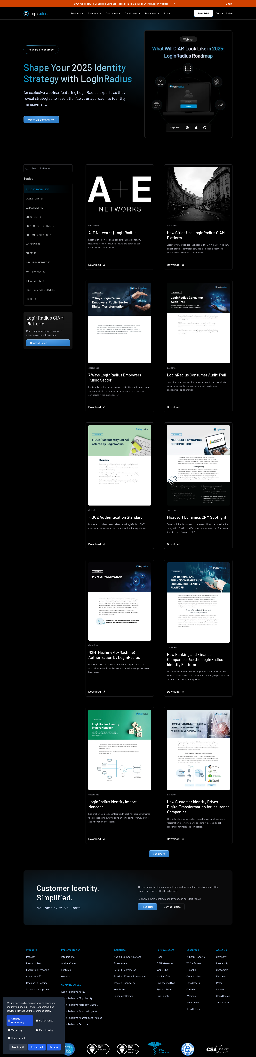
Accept (53, 1047)
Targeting (15, 1030)
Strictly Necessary (16, 1020)
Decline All (18, 1047)
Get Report (167, 3)
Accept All (37, 1047)
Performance (44, 1020)
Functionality (44, 1030)
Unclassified (16, 1038)
